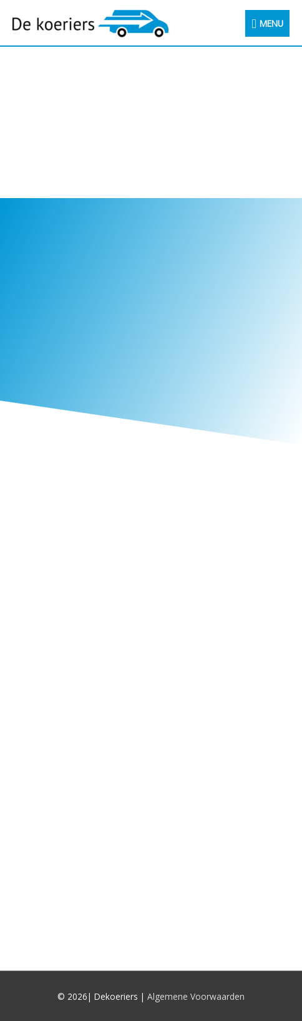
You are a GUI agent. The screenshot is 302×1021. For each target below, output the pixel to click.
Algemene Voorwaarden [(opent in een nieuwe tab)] (196, 996)
